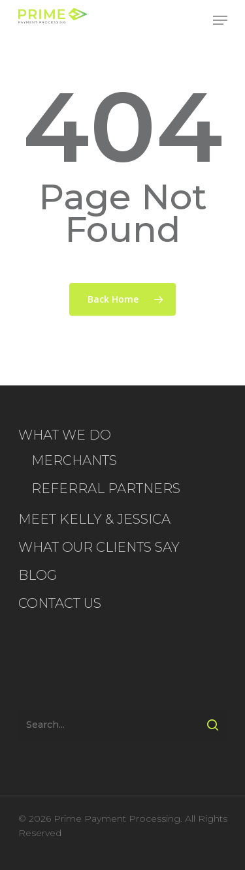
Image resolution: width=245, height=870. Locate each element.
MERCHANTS (74, 460)
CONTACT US (59, 603)
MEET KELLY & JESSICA (94, 519)
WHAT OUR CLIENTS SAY (99, 547)
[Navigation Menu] (220, 20)
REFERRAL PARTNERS (105, 488)
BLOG (37, 575)
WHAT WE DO (64, 435)
